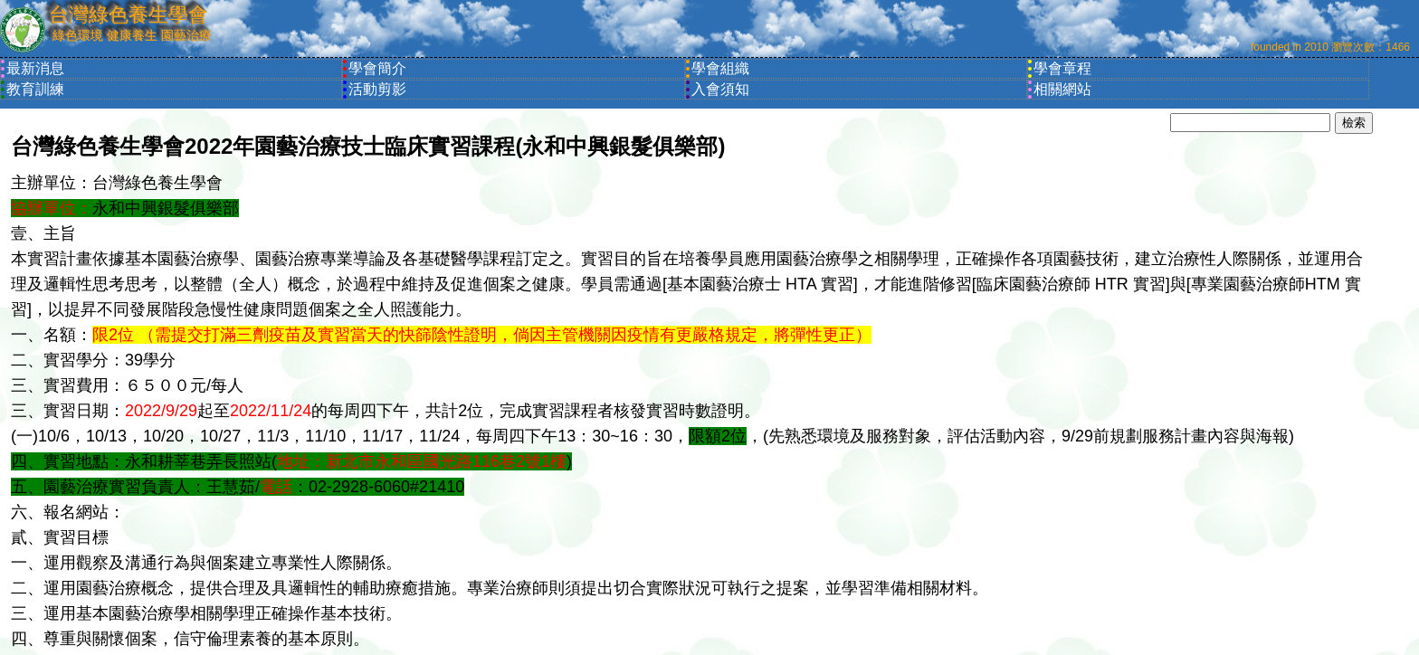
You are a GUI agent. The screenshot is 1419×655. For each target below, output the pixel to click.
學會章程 (1062, 68)
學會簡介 (377, 68)
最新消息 (35, 68)
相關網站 (1062, 89)
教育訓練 (35, 89)
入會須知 (720, 89)
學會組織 (720, 68)
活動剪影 (377, 89)
